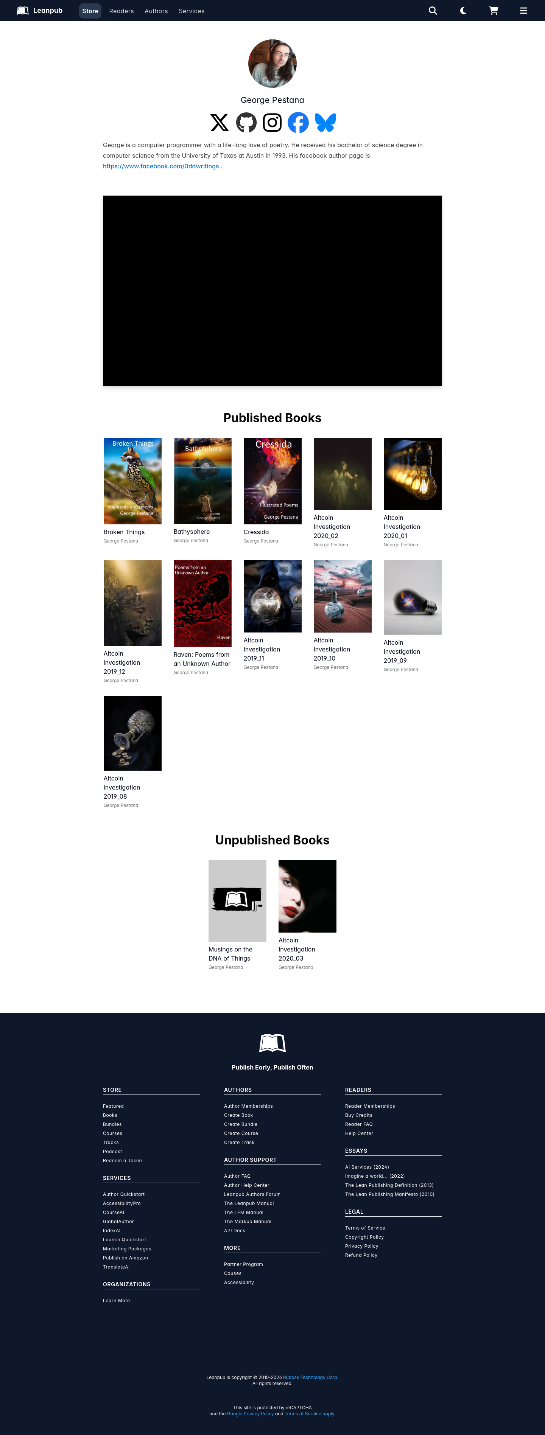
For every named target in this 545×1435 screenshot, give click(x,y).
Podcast (112, 1151)
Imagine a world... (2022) (375, 1176)
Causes (232, 1273)
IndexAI (112, 1230)
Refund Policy (361, 1255)
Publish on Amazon (125, 1258)
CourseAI (114, 1212)
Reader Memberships (370, 1106)
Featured (113, 1106)
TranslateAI (116, 1267)
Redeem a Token (122, 1160)
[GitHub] (246, 123)
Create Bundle (241, 1124)
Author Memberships (248, 1106)
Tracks (111, 1142)
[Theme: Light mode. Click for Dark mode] (463, 11)
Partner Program (243, 1264)
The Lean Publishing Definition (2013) (389, 1185)
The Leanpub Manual (249, 1203)
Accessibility (239, 1282)
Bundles (112, 1124)
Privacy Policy (361, 1246)
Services (192, 11)
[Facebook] (298, 123)
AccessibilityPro (122, 1203)
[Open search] (433, 11)
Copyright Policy (364, 1237)
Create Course (241, 1133)
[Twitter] (219, 123)
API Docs (234, 1230)
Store (90, 11)
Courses (112, 1133)
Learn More (116, 1300)
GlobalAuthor (118, 1221)
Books (110, 1115)
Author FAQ (237, 1176)
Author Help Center (246, 1185)
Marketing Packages (127, 1249)
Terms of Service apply (309, 1413)
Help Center (359, 1133)
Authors (156, 11)
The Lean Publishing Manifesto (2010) (390, 1194)
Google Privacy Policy (250, 1413)
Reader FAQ (359, 1124)
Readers (121, 11)
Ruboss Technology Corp (310, 1377)
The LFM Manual (243, 1212)
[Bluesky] (325, 123)
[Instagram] (272, 123)
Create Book (238, 1115)
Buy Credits (358, 1115)
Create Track (239, 1142)
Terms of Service (365, 1228)
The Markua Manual (247, 1221)
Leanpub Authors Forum (252, 1194)
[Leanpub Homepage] (39, 11)
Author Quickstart (124, 1194)
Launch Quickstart (124, 1239)
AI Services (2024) (367, 1167)
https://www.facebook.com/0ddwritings (161, 166)
